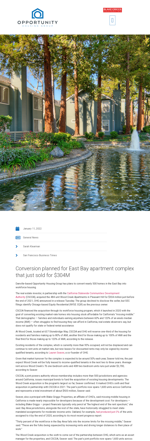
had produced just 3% (107, 411)
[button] (112, 20)
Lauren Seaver (56, 352)
